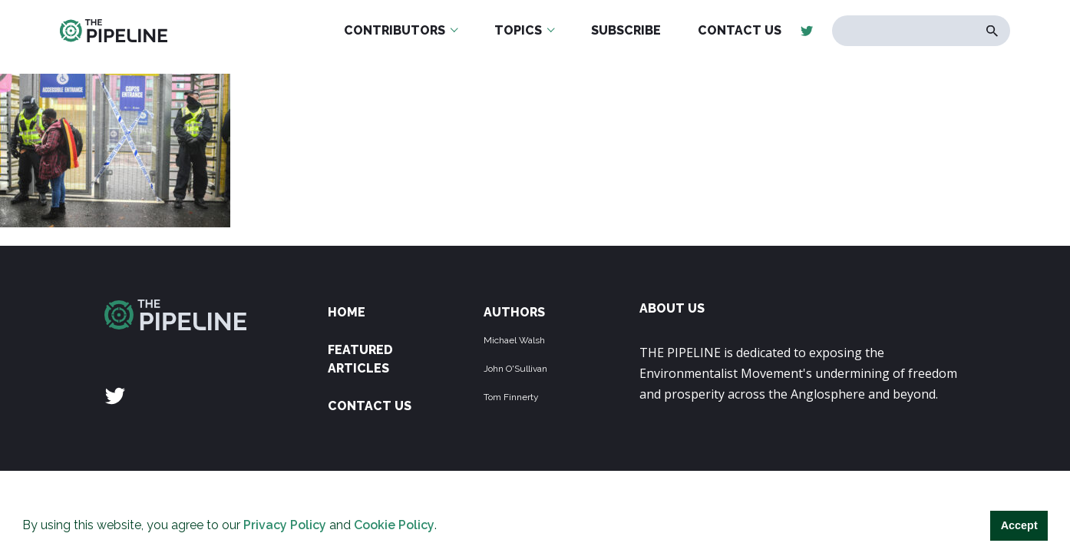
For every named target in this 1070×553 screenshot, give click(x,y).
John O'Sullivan (515, 368)
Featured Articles (360, 359)
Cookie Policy (394, 525)
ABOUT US (672, 308)
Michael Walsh (514, 340)
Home (346, 312)
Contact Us (369, 406)
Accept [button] (1019, 525)
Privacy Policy (284, 525)
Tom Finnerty (511, 397)
